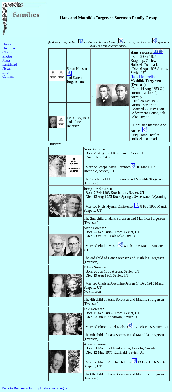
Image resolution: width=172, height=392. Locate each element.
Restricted (9, 64)
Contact (8, 76)
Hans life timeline (143, 77)
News (6, 68)
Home (6, 44)
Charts (7, 52)
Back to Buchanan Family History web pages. (35, 388)
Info (5, 72)
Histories (8, 48)
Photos (7, 56)
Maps (6, 60)
